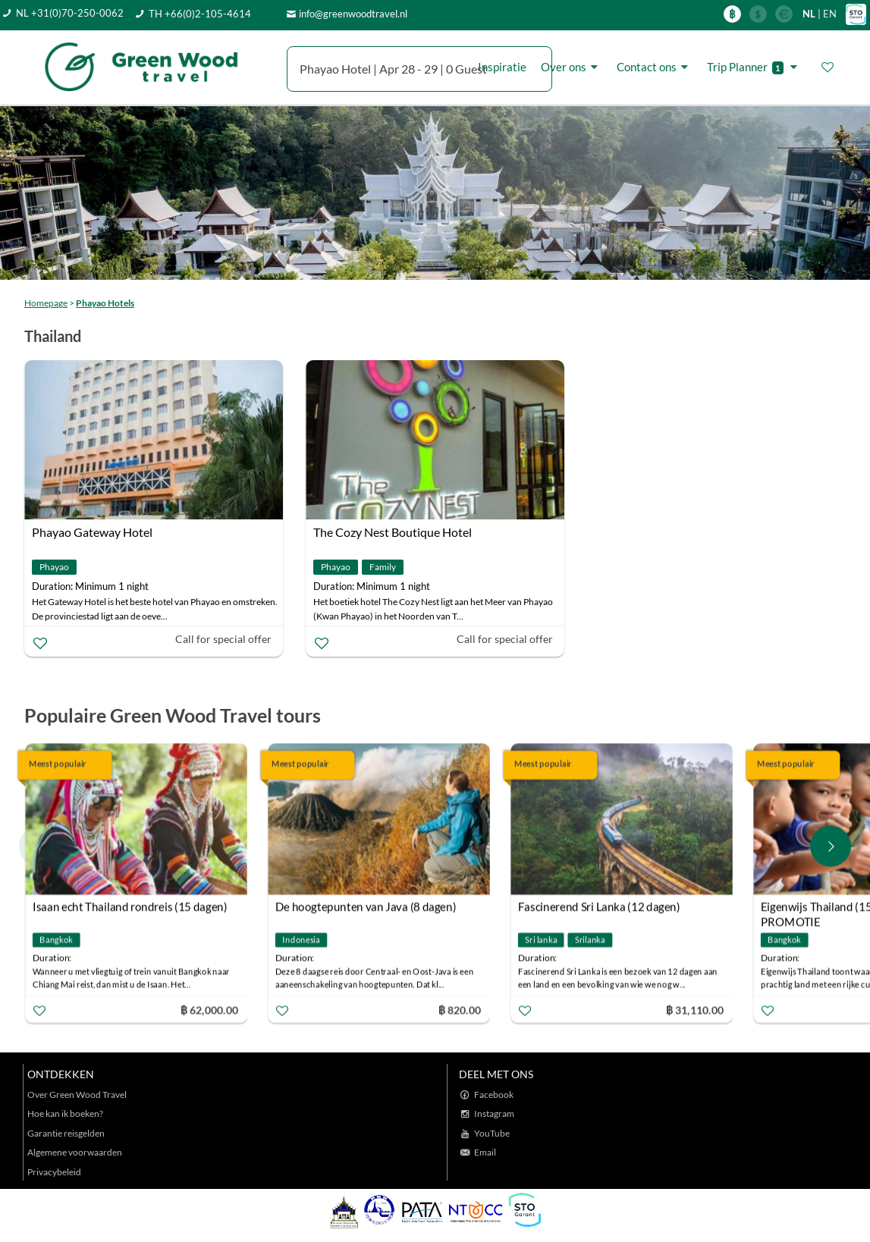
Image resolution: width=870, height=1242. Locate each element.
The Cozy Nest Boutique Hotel (392, 532)
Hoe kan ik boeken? (65, 1113)
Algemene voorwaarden (74, 1152)
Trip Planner (754, 67)
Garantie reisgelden (66, 1133)
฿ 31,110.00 (695, 1009)
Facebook (494, 1094)
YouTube (492, 1133)
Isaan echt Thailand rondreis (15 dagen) (130, 907)
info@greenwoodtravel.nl (353, 14)
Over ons (571, 67)
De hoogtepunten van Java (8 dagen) (365, 907)
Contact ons (655, 67)
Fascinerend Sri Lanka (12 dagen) (599, 907)
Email (485, 1152)
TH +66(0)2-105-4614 (200, 14)
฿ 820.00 (459, 1009)
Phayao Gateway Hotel (92, 532)
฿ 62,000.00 (209, 1009)
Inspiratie (502, 67)
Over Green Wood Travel (77, 1094)
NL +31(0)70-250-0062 (70, 13)
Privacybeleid (54, 1172)
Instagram (494, 1113)
